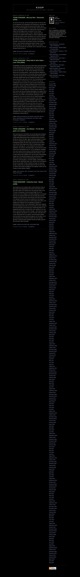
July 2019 (51, 409)
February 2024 (52, 512)
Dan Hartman (30, 116)
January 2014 (52, 285)
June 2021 (51, 452)
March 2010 (52, 199)
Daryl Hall (36, 116)
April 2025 (51, 538)
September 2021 (53, 458)
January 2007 (52, 128)
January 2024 (52, 510)
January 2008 (52, 151)
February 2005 (52, 85)
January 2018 (52, 375)
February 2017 (52, 355)
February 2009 (52, 175)
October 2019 (52, 415)
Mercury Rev (32, 51)
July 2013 (51, 274)
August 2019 (52, 411)
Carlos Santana (20, 171)
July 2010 (51, 207)
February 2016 (52, 332)
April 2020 (51, 426)
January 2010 (52, 196)
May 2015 (51, 315)
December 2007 (53, 149)
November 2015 (53, 327)
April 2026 (51, 560)
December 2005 (53, 104)
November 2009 (53, 192)
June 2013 (51, 272)
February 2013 (52, 265)
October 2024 (52, 527)
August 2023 (52, 501)
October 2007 (52, 145)
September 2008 (53, 166)
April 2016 (51, 336)
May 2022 (51, 473)
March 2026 (52, 559)
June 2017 (51, 362)
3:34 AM (25, 226)
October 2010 (52, 213)
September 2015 (53, 323)
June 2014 (51, 295)
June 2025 (51, 542)
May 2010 (51, 203)
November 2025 (53, 551)
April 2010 (51, 201)
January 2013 (52, 263)
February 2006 (52, 108)
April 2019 (51, 403)
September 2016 (53, 345)
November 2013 (53, 282)
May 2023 (51, 495)
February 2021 (52, 444)
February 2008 (52, 153)
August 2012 (52, 254)
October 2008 (52, 168)
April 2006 (51, 112)
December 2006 (53, 127)
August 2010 (52, 209)
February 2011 (52, 220)
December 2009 (53, 194)
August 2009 (52, 186)
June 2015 (51, 317)
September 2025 (53, 547)
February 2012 (52, 242)
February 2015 (52, 310)
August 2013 (52, 276)
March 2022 (52, 469)
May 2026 (51, 562)
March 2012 (52, 244)
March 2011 (52, 222)
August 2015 (52, 321)
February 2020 (52, 422)
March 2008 (52, 155)
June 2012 (51, 250)
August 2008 (52, 164)
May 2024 (51, 517)
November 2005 (53, 102)
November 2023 (53, 506)
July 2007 (51, 140)
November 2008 (53, 170)
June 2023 (51, 497)
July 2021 (51, 454)
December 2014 (53, 306)
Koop (56, 17)
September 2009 (53, 188)
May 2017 (51, 360)
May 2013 (51, 271)
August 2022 (52, 478)
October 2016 (52, 347)
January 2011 (52, 218)
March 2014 (52, 289)
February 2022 (52, 467)
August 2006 (52, 119)
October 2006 (52, 123)
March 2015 (52, 312)
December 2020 (53, 441)
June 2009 (51, 183)
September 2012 (53, 256)
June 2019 (51, 407)
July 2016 (51, 342)
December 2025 (53, 553)
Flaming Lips (20, 51)
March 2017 (52, 357)
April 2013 (51, 269)
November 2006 (53, 125)
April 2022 (51, 471)
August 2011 (52, 231)
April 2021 (51, 448)
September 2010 (53, 211)
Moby (37, 224)
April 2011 (51, 224)
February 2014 (52, 287)
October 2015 (52, 325)
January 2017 (52, 353)
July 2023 (51, 499)
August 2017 (52, 366)
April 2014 (51, 291)
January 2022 (52, 465)
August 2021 (52, 456)
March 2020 (52, 424)
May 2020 (51, 428)
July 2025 (51, 544)
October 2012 (52, 257)
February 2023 (52, 489)
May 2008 (51, 158)
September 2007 (53, 143)
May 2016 (51, 338)
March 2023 (52, 491)
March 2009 (52, 177)
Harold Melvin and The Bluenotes (24, 118)
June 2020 (51, 430)
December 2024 (53, 530)
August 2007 (52, 141)
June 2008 (51, 160)
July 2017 (51, 364)
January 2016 (52, 330)
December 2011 (53, 239)
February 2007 (52, 130)
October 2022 (52, 482)
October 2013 (52, 280)
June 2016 (51, 340)
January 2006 (52, 106)
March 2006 (52, 110)
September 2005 (53, 98)
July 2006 (51, 117)
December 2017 (53, 373)
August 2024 (52, 523)
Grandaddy (25, 51)
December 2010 (53, 216)
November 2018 (53, 394)
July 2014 (51, 297)
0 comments (31, 53)
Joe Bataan (30, 171)
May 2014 (51, 293)
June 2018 (51, 385)
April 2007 (51, 134)
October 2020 (52, 437)
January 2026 (52, 555)
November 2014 (53, 304)
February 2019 (52, 400)
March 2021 (52, 446)
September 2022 (53, 480)
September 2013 (53, 278)
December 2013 (53, 284)
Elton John (26, 224)
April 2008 (51, 156)
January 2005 (52, 84)
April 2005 (51, 89)
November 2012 (53, 259)
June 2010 (51, 205)
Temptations (22, 120)
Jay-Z (26, 171)
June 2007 (51, 138)
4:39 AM (25, 122)
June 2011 (51, 228)
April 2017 (51, 358)
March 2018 (52, 379)
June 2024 (51, 519)
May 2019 (51, 405)
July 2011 (51, 229)
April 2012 (51, 246)
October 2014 (52, 302)
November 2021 (53, 461)
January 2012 (52, 241)
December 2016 (53, 351)
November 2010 (53, 214)
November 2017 (53, 372)
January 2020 (52, 420)
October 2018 (52, 392)
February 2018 (52, 377)
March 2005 (52, 87)
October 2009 (52, 190)
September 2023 (53, 502)
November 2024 (53, 529)
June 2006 (51, 115)
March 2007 (52, 132)
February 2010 (52, 198)
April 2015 (51, 314)
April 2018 (51, 381)
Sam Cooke (36, 171)
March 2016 (52, 334)
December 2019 (53, 418)
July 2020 (51, 431)
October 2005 (52, 100)
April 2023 (51, 493)
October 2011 (52, 235)
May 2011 (51, 226)
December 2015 (53, 328)
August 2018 (52, 388)
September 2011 (53, 233)
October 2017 (52, 370)
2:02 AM (25, 175)
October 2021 (52, 459)
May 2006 (51, 113)
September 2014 (53, 300)
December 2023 (53, 508)
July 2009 (51, 185)
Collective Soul (20, 224)
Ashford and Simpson (22, 116)
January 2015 (52, 308)
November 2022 (53, 484)
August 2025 (52, 545)
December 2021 (53, 463)
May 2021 (51, 450)
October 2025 (52, 549)
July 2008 (51, 162)
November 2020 (53, 439)
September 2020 (53, 435)
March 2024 (52, 514)
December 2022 (53, 486)
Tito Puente (19, 173)
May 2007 (51, 136)
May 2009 (51, 181)
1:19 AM (25, 53)
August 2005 (52, 97)
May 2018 (51, 383)
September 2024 (53, 525)
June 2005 (51, 93)
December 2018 (53, 396)
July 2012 (51, 252)
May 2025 (51, 540)
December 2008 (53, 171)
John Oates (35, 118)
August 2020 (52, 433)
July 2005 (51, 95)
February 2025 (52, 534)
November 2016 (53, 349)
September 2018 (53, 390)
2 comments (31, 122)
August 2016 (52, 343)
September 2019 (53, 413)
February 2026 (52, 557)
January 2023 (52, 487)
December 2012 (53, 261)
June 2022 (51, 474)
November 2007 (53, 147)
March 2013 (52, 267)
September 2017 (53, 368)
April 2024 (51, 515)
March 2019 (52, 401)
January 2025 (52, 532)
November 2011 (53, 237)
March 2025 (52, 536)
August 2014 (52, 299)
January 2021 (52, 443)
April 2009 (51, 179)
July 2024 (51, 521)
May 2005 (51, 91)
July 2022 (51, 476)
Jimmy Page (33, 224)
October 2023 (52, 504)
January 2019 (52, 398)
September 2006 (53, 121)
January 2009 (52, 173)
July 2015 (51, 319)
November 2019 (53, 416)
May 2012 (51, 248)
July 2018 (51, 387)
